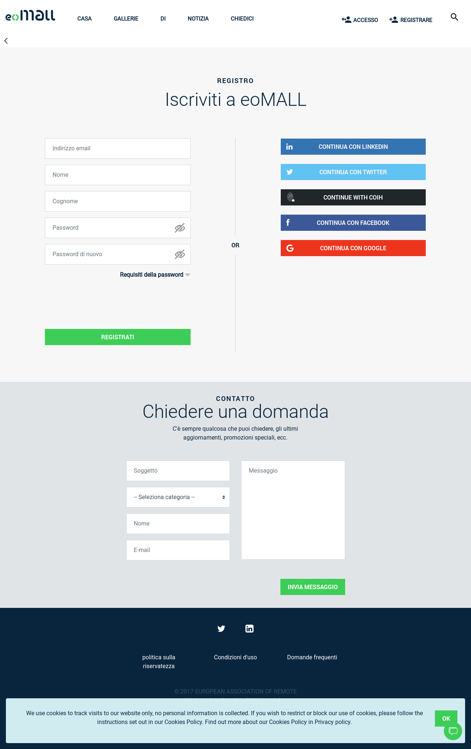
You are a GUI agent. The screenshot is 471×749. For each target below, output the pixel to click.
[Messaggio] (293, 510)
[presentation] (182, 580)
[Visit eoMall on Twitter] (222, 630)
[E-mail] (178, 550)
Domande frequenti (312, 657)
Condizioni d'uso (235, 657)
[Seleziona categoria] (178, 497)
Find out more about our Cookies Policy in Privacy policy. (278, 721)
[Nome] (178, 523)
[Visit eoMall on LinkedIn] (249, 630)
